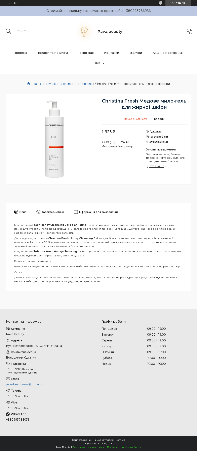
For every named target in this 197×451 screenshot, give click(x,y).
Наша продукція (44, 84)
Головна (20, 53)
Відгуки (136, 53)
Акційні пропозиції (168, 53)
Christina (66, 84)
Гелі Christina (83, 84)
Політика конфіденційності (124, 447)
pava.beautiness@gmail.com (26, 384)
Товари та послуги (53, 53)
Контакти (111, 53)
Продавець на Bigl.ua (98, 443)
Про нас (87, 53)
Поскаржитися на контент (88, 447)
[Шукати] (8, 31)
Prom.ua (120, 439)
